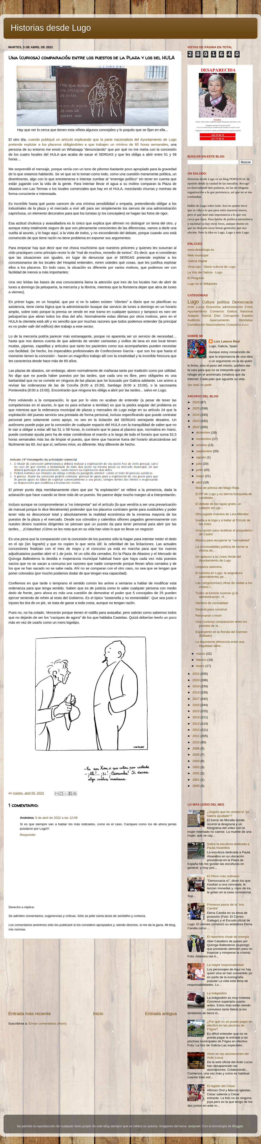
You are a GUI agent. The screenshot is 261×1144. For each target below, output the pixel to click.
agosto (201, 457)
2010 (196, 742)
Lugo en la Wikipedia (202, 283)
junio (200, 470)
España (247, 315)
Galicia (232, 311)
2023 (196, 421)
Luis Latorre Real (227, 341)
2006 (196, 748)
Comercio (217, 311)
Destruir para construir (211, 609)
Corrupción (231, 315)
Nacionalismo (215, 324)
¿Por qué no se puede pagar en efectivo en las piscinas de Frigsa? (229, 1025)
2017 (196, 699)
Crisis (249, 307)
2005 (196, 754)
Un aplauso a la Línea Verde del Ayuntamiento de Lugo (218, 558)
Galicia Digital (197, 261)
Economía (213, 307)
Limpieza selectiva (209, 567)
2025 (196, 408)
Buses (245, 324)
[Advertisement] (92, 974)
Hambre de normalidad (212, 603)
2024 (196, 414)
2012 (196, 730)
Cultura (208, 302)
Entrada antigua (161, 1013)
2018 (196, 692)
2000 (196, 786)
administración (232, 307)
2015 (196, 711)
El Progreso (195, 278)
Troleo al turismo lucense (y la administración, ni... (217, 595)
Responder (28, 835)
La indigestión (217, 993)
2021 (196, 673)
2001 (196, 779)
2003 (196, 767)
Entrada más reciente (29, 1013)
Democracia (242, 302)
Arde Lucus (196, 307)
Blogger (237, 1126)
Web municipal (197, 255)
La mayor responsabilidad (225, 965)
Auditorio (193, 320)
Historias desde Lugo (51, 28)
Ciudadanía (233, 324)
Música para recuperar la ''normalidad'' (223, 540)
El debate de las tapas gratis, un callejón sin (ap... (218, 505)
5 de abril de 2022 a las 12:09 (56, 818)
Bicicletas (246, 320)
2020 (196, 680)
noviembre (204, 439)
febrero (201, 660)
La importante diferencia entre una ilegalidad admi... (220, 643)
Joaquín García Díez (204, 315)
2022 (196, 427)
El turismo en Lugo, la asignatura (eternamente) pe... (219, 575)
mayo (200, 476)
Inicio (98, 1013)
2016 (196, 705)
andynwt (194, 1126)
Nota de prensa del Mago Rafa (217, 488)
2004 (196, 761)
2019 (196, 686)
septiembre (204, 451)
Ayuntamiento (197, 311)
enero (200, 666)
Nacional (246, 311)
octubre (202, 445)
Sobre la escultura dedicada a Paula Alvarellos (228, 846)
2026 (196, 402)
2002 (196, 773)
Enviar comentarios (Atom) (48, 1023)
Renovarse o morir (209, 615)
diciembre (203, 432)
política (223, 302)
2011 (196, 736)
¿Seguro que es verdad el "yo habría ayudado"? (228, 813)
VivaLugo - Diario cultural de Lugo (211, 266)
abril (199, 482)
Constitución (196, 324)
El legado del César (221, 1086)
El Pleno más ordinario (223, 876)
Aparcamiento (219, 320)
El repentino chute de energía (228, 936)
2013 (196, 723)
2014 (196, 717)
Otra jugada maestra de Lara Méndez (222, 514)
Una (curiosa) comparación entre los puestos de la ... (221, 623)
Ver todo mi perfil (199, 385)
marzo (201, 653)
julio (199, 463)
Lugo (193, 302)
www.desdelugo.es (200, 249)
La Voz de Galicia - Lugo (204, 272)
